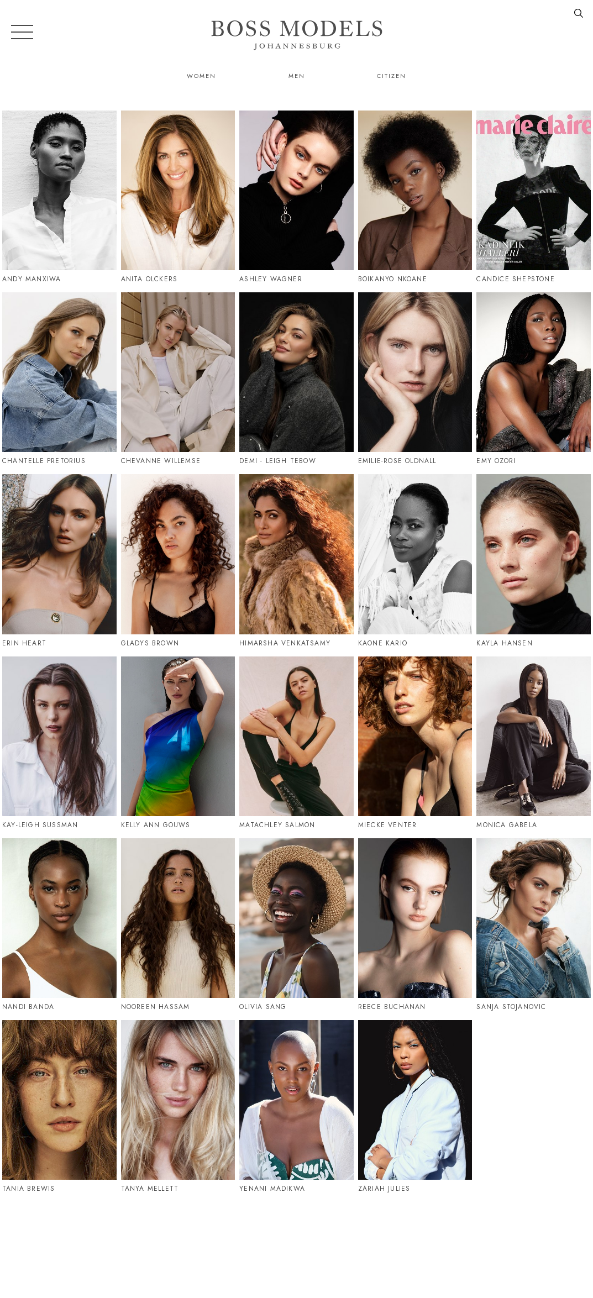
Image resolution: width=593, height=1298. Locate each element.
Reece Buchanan (392, 1007)
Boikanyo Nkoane (392, 279)
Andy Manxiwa (31, 279)
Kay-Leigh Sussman (40, 825)
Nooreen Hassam (155, 1007)
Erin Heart (24, 643)
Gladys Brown (150, 643)
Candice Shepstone (515, 279)
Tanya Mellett (150, 1189)
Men (296, 75)
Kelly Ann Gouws (156, 825)
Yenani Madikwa (272, 1189)
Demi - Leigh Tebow (277, 461)
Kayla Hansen (504, 643)
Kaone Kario (382, 643)
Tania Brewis (28, 1189)
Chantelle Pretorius (44, 461)
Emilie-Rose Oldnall (397, 461)
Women (201, 75)
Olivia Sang (262, 1007)
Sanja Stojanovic (511, 1007)
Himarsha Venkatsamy (284, 643)
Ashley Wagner (270, 279)
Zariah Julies (384, 1189)
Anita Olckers (149, 279)
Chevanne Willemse (161, 461)
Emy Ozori (496, 461)
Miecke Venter (387, 825)
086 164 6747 (562, 1241)
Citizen (391, 75)
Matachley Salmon (277, 825)
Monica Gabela (506, 825)
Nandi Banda (28, 1007)
